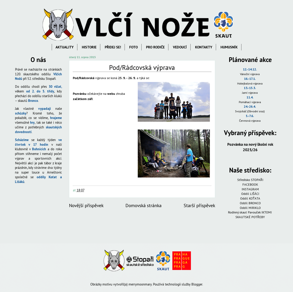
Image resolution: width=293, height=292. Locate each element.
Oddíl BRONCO (250, 203)
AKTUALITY (65, 47)
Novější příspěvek (86, 205)
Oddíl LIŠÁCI (250, 194)
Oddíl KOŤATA (250, 198)
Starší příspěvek (199, 205)
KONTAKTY (203, 47)
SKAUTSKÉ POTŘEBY (250, 217)
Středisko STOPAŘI (250, 180)
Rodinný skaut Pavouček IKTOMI (250, 212)
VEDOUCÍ (180, 47)
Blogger (196, 284)
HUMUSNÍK (229, 47)
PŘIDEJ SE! (113, 47)
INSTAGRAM (250, 189)
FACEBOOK (250, 184)
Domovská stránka (143, 205)
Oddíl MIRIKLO (250, 208)
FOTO (133, 47)
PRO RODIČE (155, 47)
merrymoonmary (140, 284)
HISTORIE (89, 47)
